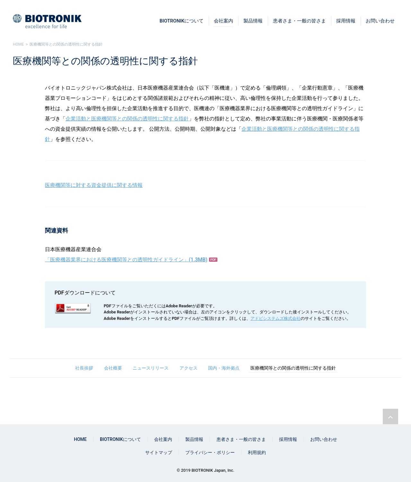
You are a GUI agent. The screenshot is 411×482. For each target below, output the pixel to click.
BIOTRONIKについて (182, 21)
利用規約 (257, 452)
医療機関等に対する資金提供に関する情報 (94, 185)
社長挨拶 (84, 368)
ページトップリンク (390, 416)
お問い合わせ (380, 21)
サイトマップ (158, 452)
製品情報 (253, 21)
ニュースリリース (151, 368)
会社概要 (113, 368)
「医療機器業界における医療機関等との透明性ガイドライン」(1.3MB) (126, 260)
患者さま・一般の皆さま (299, 21)
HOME (80, 439)
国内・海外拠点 (224, 368)
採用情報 (345, 21)
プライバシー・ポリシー (210, 452)
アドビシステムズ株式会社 (275, 318)
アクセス (188, 368)
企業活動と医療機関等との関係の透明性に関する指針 (127, 119)
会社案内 (223, 21)
